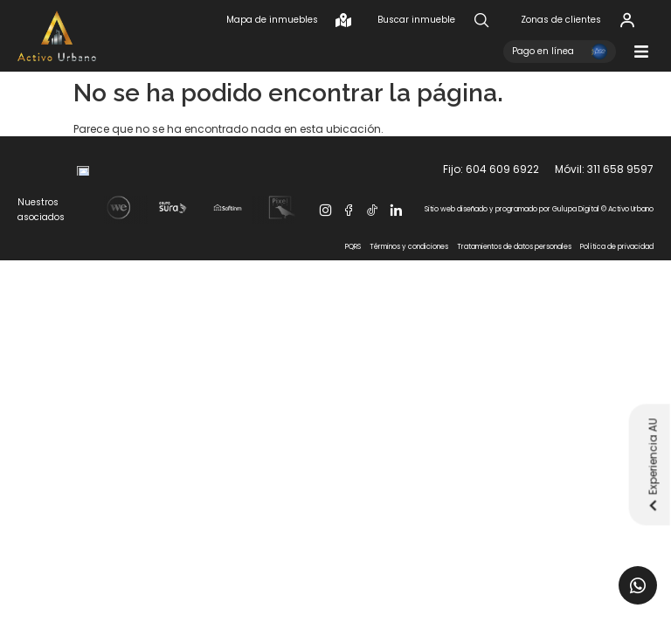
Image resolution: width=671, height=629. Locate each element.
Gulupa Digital (575, 267)
